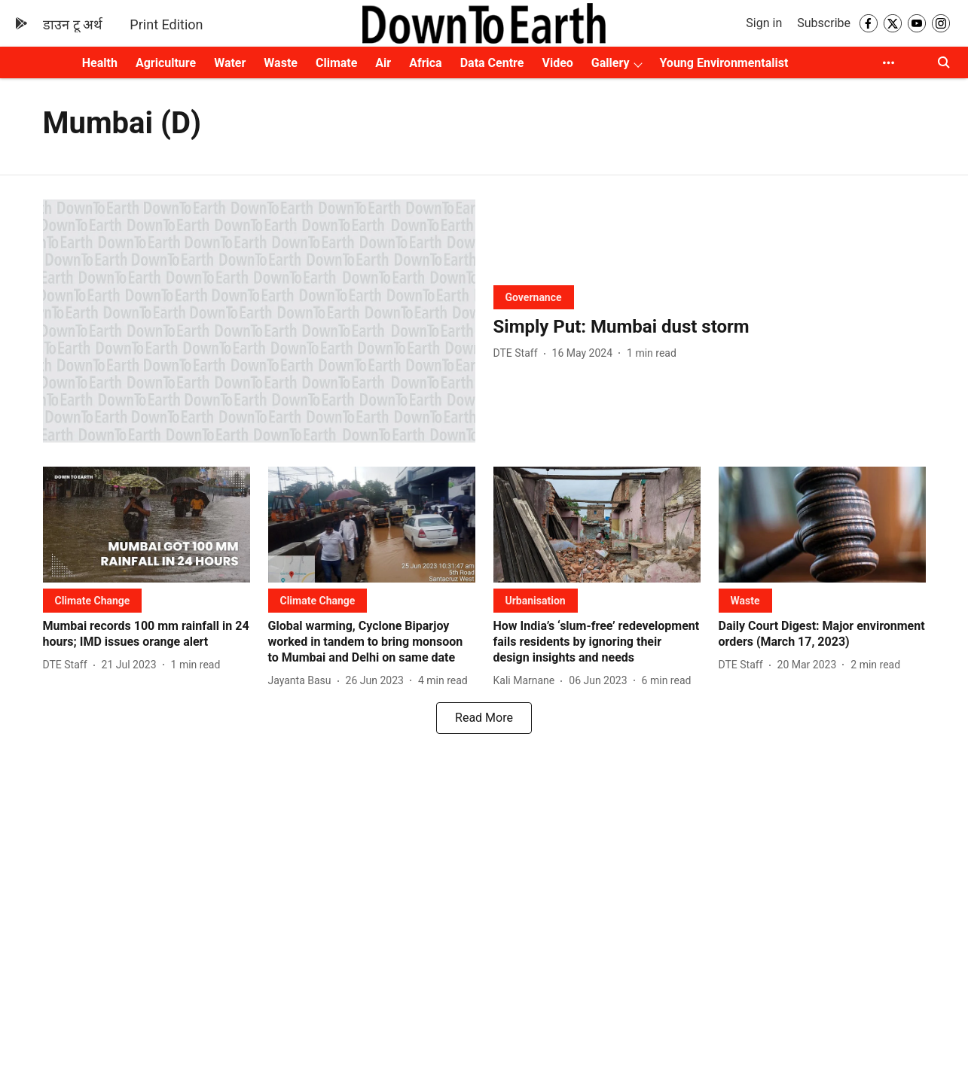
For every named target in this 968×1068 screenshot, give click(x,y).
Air (383, 63)
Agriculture (166, 63)
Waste (281, 63)
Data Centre (492, 63)
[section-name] (533, 297)
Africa (425, 63)
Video (557, 63)
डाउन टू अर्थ (72, 24)
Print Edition (166, 24)
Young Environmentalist (723, 63)
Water (230, 63)
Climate (336, 63)
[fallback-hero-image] (259, 321)
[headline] (709, 327)
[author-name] (518, 353)
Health (100, 63)
